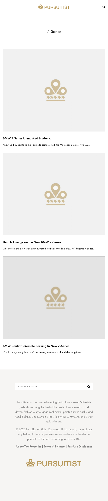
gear (45, 412)
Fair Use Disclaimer (80, 446)
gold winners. (54, 421)
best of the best (53, 407)
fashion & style (32, 412)
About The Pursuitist (28, 446)
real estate (55, 412)
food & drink (22, 417)
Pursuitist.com (24, 402)
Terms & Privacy (54, 446)
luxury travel (73, 407)
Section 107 (73, 439)
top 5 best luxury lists (54, 417)
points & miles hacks (75, 412)
